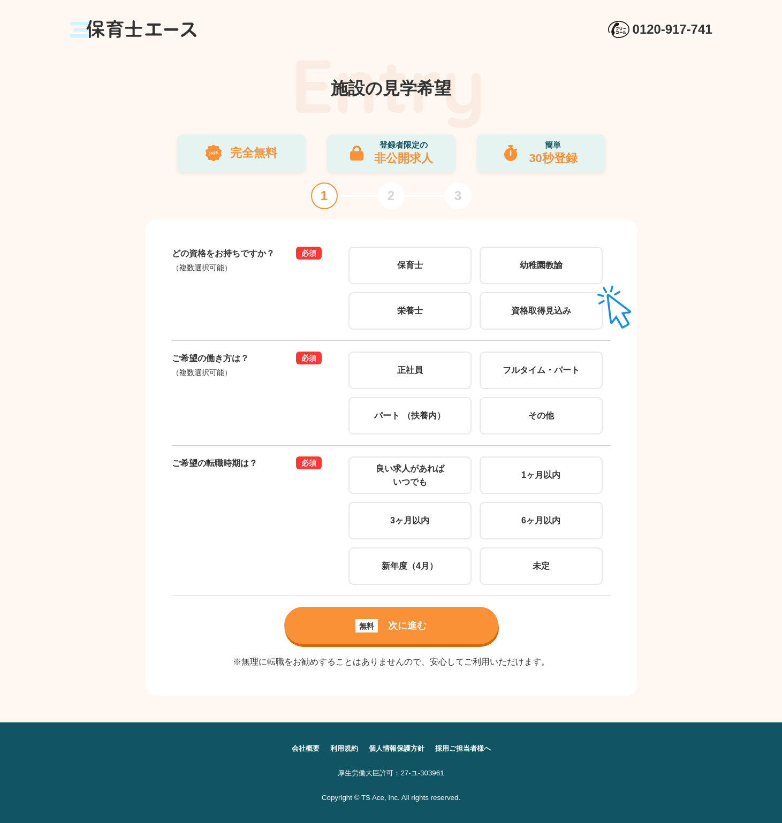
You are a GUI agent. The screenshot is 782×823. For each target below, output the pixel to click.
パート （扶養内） (409, 415)
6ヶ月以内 (540, 520)
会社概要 (300, 748)
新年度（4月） (410, 565)
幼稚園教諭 (541, 265)
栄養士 (410, 310)
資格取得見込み (541, 310)
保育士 (410, 265)
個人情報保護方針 (397, 748)
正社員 (410, 370)
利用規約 (341, 748)
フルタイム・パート (541, 370)
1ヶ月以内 (540, 474)
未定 (541, 565)
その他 (541, 415)
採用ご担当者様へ (467, 748)
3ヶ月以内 (409, 520)
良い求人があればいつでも (410, 475)
